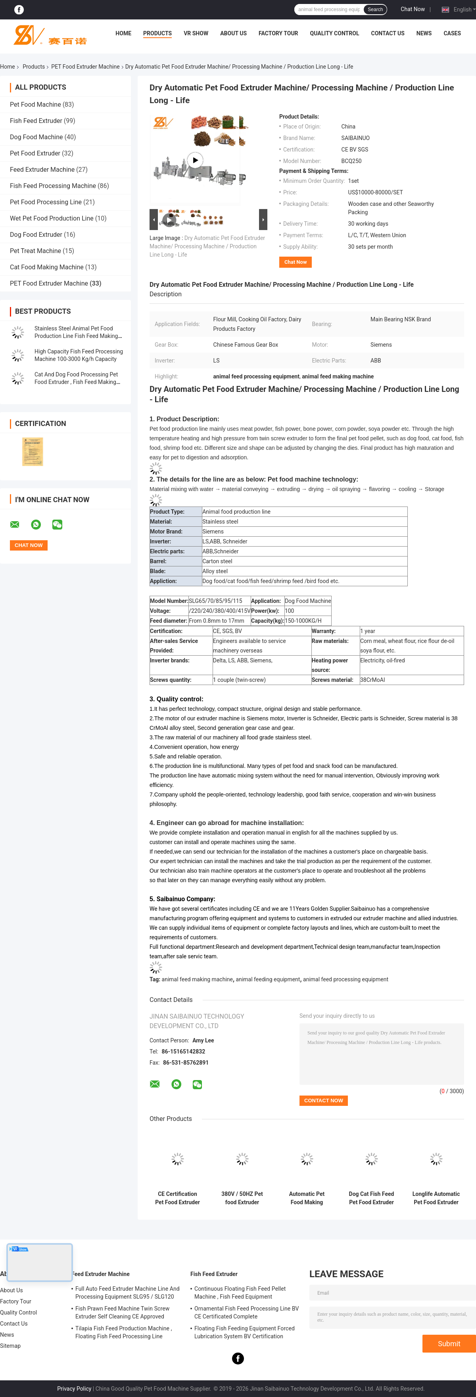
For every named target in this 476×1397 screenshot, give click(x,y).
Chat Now (413, 9)
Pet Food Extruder (35, 153)
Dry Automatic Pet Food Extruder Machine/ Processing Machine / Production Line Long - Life (207, 246)
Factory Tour (278, 33)
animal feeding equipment (268, 979)
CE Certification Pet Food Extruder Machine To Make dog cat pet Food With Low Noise (177, 1198)
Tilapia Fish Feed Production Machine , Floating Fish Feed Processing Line (123, 1332)
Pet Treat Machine (35, 251)
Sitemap (10, 1346)
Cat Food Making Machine (47, 267)
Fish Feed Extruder (36, 121)
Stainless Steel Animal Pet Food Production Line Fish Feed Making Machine (76, 336)
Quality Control (334, 33)
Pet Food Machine (35, 104)
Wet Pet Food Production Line (52, 218)
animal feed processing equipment (345, 979)
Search (375, 9)
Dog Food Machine (36, 137)
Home (123, 33)
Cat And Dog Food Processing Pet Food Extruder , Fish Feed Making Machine (76, 382)
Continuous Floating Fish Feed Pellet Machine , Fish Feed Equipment (240, 1293)
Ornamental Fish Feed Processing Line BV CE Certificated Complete (246, 1312)
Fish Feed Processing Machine (53, 186)
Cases (452, 33)
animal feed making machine (197, 979)
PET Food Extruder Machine (85, 66)
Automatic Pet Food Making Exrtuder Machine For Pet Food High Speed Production (306, 1198)
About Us (233, 33)
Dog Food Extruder (36, 234)
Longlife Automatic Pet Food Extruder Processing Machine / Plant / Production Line (436, 1198)
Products (157, 33)
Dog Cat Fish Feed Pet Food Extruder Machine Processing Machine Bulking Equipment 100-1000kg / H (371, 1198)
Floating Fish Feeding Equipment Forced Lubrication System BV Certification (244, 1332)
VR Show (196, 33)
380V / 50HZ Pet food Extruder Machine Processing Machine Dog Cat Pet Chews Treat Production (242, 1198)
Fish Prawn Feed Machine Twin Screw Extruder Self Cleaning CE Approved (122, 1312)
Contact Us (387, 33)
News (424, 33)
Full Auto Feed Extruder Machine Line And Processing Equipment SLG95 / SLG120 (127, 1293)
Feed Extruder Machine (42, 169)
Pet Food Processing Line (46, 202)
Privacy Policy (74, 1388)
